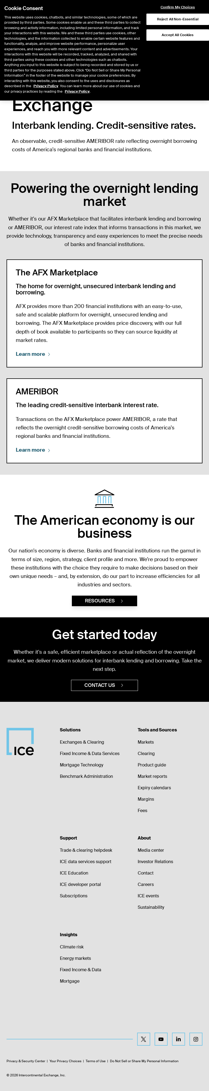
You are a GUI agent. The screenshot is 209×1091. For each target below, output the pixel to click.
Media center (151, 850)
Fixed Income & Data (80, 970)
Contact (145, 873)
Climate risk (72, 947)
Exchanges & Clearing (82, 742)
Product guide (152, 765)
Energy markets (75, 958)
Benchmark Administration (86, 776)
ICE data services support (85, 861)
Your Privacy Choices (65, 1061)
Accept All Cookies (177, 20)
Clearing (146, 753)
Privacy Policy (45, 72)
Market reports (152, 776)
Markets (146, 742)
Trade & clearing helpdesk (86, 850)
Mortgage (69, 981)
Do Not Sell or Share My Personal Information (144, 1061)
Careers (146, 884)
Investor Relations (155, 861)
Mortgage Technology (81, 765)
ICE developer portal (80, 884)
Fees (142, 810)
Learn (33, 354)
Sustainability (151, 907)
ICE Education (74, 873)
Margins (146, 799)
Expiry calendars (154, 788)
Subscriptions (73, 896)
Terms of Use (96, 1061)
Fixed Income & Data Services (89, 753)
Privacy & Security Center (26, 1061)
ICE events (148, 896)
